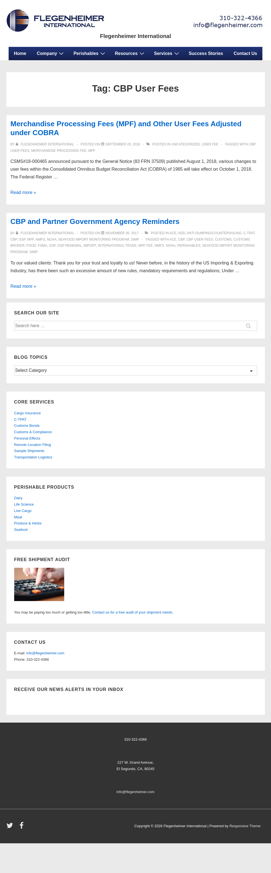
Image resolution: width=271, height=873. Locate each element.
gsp (22, 239)
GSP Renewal (70, 246)
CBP (14, 239)
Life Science (24, 504)
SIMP (135, 239)
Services (167, 53)
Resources (130, 53)
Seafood (21, 530)
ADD (181, 233)
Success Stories (206, 53)
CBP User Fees (200, 239)
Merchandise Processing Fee (58, 151)
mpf (30, 239)
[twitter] (11, 827)
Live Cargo (23, 511)
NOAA (51, 239)
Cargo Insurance (27, 413)
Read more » (23, 192)
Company (51, 53)
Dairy (18, 498)
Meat (18, 517)
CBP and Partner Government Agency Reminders (95, 221)
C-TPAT (249, 233)
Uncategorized (185, 144)
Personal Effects (27, 438)
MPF (91, 151)
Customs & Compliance (33, 432)
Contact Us (245, 53)
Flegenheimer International (135, 36)
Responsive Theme (245, 826)
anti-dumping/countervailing (214, 233)
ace (173, 239)
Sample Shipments (29, 451)
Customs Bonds (27, 425)
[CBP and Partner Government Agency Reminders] (122, 233)
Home (20, 53)
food (31, 246)
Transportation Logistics (33, 457)
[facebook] (22, 827)
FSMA (42, 246)
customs (223, 239)
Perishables (89, 53)
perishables (188, 246)
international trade (117, 246)
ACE (173, 233)
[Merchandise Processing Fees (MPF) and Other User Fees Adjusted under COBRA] (123, 144)
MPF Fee (145, 246)
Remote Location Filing (32, 445)
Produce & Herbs (28, 523)
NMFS (40, 239)
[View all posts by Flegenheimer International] (45, 144)
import (90, 246)
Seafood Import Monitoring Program (93, 239)
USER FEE (210, 144)
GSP (52, 246)
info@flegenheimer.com (45, 653)
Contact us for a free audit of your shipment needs (132, 612)
